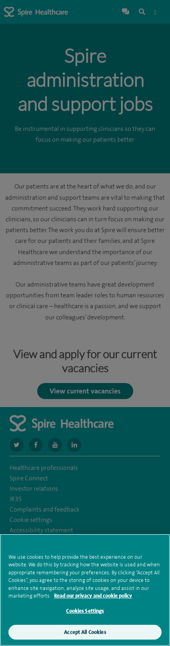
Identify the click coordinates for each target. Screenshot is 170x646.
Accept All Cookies (85, 633)
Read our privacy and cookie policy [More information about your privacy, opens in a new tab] (93, 597)
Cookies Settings (85, 612)
